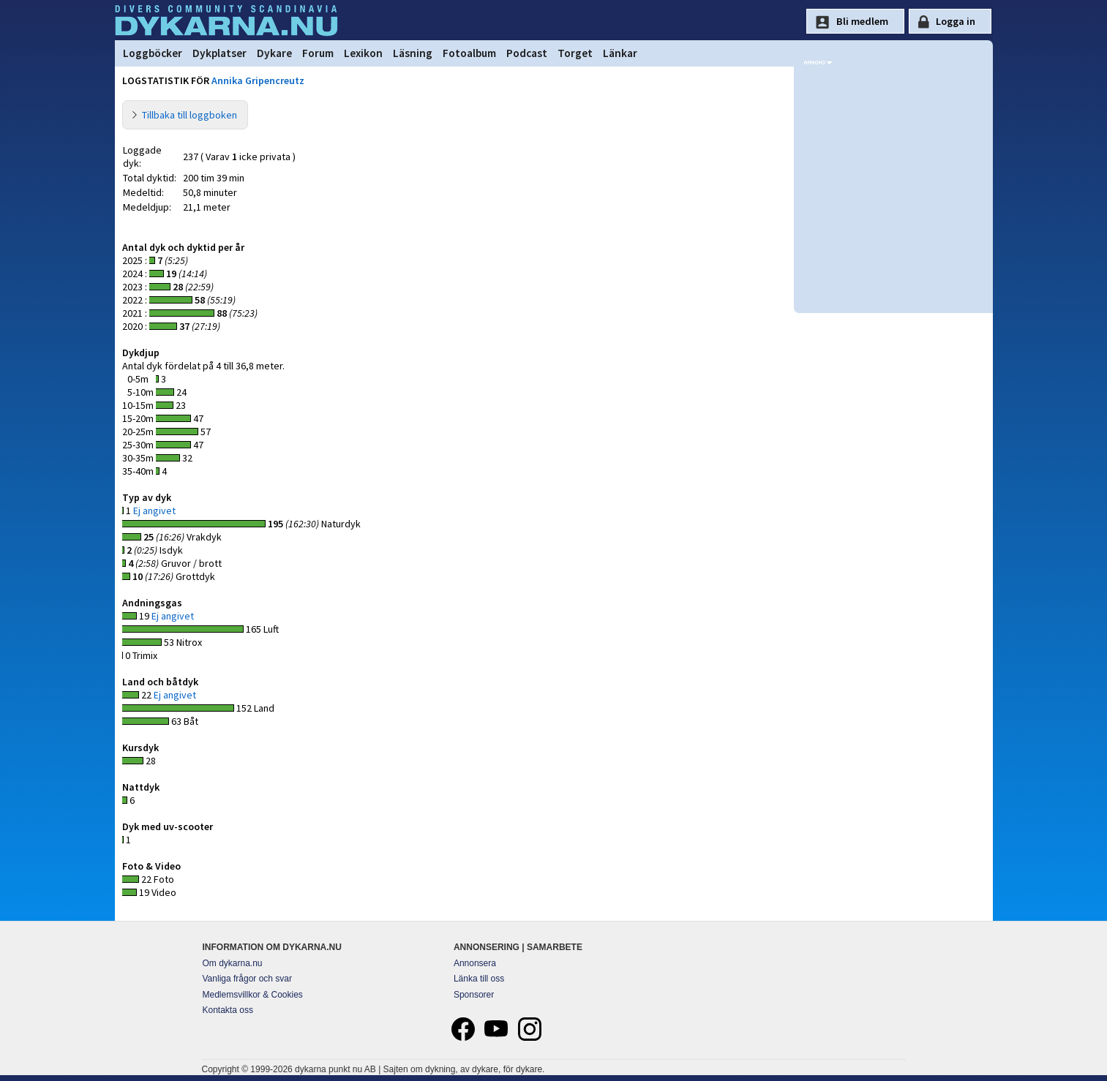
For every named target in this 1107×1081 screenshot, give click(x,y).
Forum (318, 53)
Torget (575, 53)
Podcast (526, 53)
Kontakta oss (228, 1010)
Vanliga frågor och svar (248, 978)
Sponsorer (474, 995)
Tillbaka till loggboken (189, 114)
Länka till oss (479, 978)
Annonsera (475, 963)
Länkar (620, 53)
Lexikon (363, 53)
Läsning (412, 53)
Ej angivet (154, 510)
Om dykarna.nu (233, 963)
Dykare (274, 53)
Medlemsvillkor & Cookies (253, 995)
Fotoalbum (469, 53)
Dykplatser (219, 53)
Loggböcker (152, 53)
